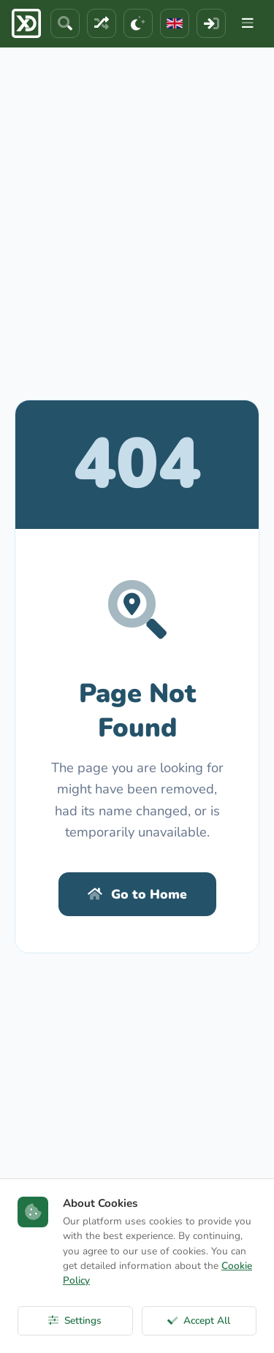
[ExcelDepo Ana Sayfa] (26, 23)
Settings (75, 1320)
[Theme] (138, 23)
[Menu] (247, 23)
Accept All (198, 1320)
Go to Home (137, 894)
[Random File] (101, 23)
